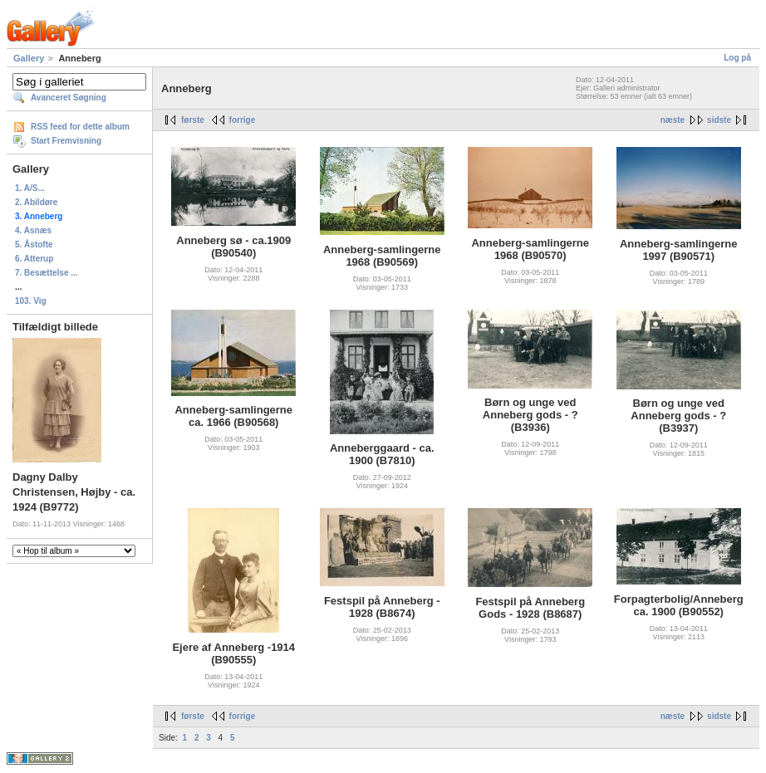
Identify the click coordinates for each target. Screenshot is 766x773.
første (192, 120)
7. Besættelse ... (46, 272)
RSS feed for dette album (80, 126)
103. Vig (31, 301)
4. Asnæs (33, 230)
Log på (737, 57)
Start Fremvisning (66, 140)
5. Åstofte (34, 244)
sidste (719, 120)
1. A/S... (30, 188)
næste (672, 120)
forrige (242, 120)
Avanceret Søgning (68, 97)
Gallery (28, 58)
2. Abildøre (36, 202)
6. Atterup (34, 258)
